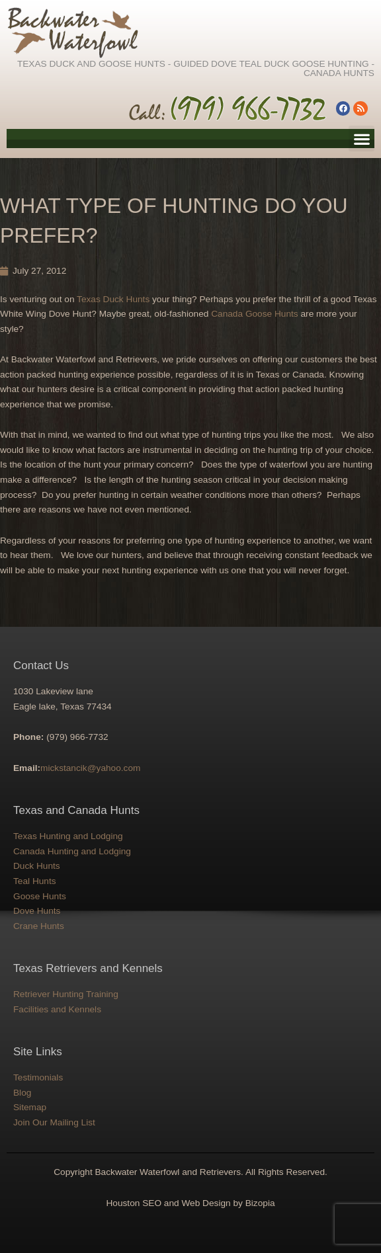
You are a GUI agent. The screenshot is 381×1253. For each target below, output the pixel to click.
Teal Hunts (34, 881)
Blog (22, 1093)
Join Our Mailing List (54, 1122)
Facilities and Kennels (57, 1009)
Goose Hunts (39, 896)
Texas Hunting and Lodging (68, 836)
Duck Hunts (36, 866)
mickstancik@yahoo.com (90, 768)
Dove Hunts (36, 911)
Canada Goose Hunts (254, 314)
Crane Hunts (38, 926)
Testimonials (38, 1077)
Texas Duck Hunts (113, 299)
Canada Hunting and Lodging (72, 851)
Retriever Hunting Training (65, 994)
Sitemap (29, 1107)
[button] (361, 138)
